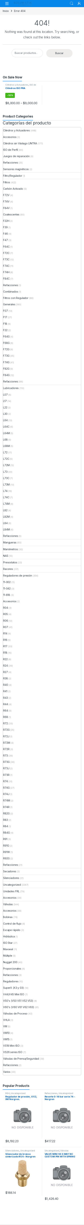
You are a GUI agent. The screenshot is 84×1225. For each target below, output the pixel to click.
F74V (6, 201)
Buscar (59, 53)
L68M (6, 445)
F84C (6, 278)
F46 (5, 233)
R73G (6, 761)
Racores (8, 568)
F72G (6, 349)
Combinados (10, 291)
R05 (5, 614)
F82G (6, 368)
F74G (6, 362)
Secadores (9, 871)
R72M (6, 742)
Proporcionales (12, 968)
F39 (5, 227)
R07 (5, 627)
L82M (6, 516)
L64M (6, 433)
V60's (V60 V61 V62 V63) (18, 1007)
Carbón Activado (13, 188)
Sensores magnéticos (16, 169)
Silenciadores (11, 877)
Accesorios (9, 137)
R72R (6, 749)
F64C (6, 246)
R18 (5, 652)
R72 (5, 723)
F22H (6, 220)
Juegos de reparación (16, 156)
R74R (6, 807)
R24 (5, 665)
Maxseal (8, 949)
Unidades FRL (11, 891)
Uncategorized (12, 884)
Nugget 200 (10, 962)
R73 (5, 755)
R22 (5, 659)
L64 (5, 420)
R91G (6, 845)
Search (72, 3)
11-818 (6, 594)
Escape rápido (11, 930)
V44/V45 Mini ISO (13, 994)
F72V (6, 195)
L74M (6, 503)
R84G (6, 832)
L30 (5, 413)
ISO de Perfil (10, 149)
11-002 (7, 582)
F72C (6, 253)
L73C (6, 478)
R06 (5, 620)
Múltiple (7, 955)
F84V (6, 208)
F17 (5, 317)
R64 (5, 710)
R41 (5, 691)
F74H (6, 272)
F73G (6, 355)
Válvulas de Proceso (15, 1013)
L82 (5, 510)
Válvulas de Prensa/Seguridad (21, 1058)
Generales (9, 304)
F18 (5, 323)
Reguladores (10, 981)
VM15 (6, 1039)
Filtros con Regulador (15, 297)
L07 (5, 394)
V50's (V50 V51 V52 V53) (18, 1000)
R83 (5, 819)
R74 (5, 781)
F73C (6, 259)
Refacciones (10, 162)
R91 (5, 839)
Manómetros (10, 549)
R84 (5, 826)
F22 (5, 330)
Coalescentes (11, 214)
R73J (6, 768)
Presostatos (10, 562)
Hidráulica (9, 936)
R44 (5, 704)
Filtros (6, 182)
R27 (5, 672)
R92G (6, 858)
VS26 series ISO (12, 1052)
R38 (5, 678)
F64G (6, 336)
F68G (6, 342)
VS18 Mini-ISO (11, 1045)
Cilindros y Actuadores (16, 85)
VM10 (6, 1032)
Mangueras (9, 542)
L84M (6, 529)
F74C (6, 265)
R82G (6, 813)
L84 (5, 523)
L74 (5, 490)
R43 (5, 697)
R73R (6, 774)
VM (5, 1026)
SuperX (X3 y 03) (13, 987)
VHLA (6, 1019)
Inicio (6, 10)
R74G (6, 787)
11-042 (7, 588)
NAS (5, 555)
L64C (6, 426)
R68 (5, 716)
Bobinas (8, 917)
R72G (6, 729)
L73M (6, 484)
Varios (6, 1071)
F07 (5, 310)
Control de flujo (12, 923)
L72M (6, 465)
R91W (6, 852)
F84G (6, 375)
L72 (5, 452)
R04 (5, 607)
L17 (5, 401)
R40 (5, 684)
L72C (6, 458)
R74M (6, 800)
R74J (6, 794)
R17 (5, 646)
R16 (5, 639)
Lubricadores (11, 388)
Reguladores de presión (17, 575)
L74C (6, 497)
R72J (6, 736)
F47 (5, 240)
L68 (5, 439)
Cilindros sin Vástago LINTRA (20, 143)
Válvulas (8, 904)
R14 (5, 633)
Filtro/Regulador (12, 175)
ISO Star (8, 942)
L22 (5, 407)
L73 (5, 471)
